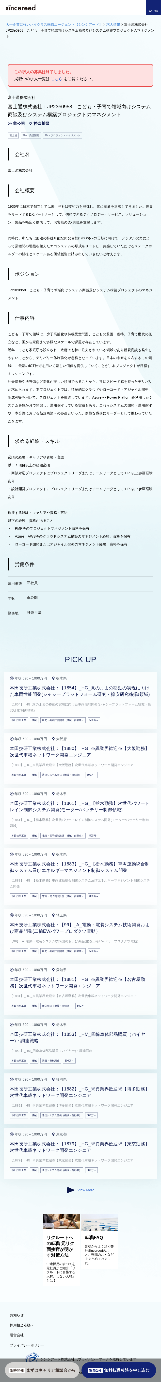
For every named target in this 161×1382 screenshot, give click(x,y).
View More (80, 1190)
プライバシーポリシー (27, 1345)
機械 (34, 720)
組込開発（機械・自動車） (57, 1005)
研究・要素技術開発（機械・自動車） (63, 720)
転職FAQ (94, 1237)
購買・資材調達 (50, 1060)
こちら (57, 79)
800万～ (93, 896)
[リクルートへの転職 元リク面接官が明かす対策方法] (61, 1228)
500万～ (93, 720)
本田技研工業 (19, 720)
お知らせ (17, 1315)
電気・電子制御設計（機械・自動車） (63, 835)
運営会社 (17, 1335)
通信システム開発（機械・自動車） (61, 774)
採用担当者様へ (22, 1325)
